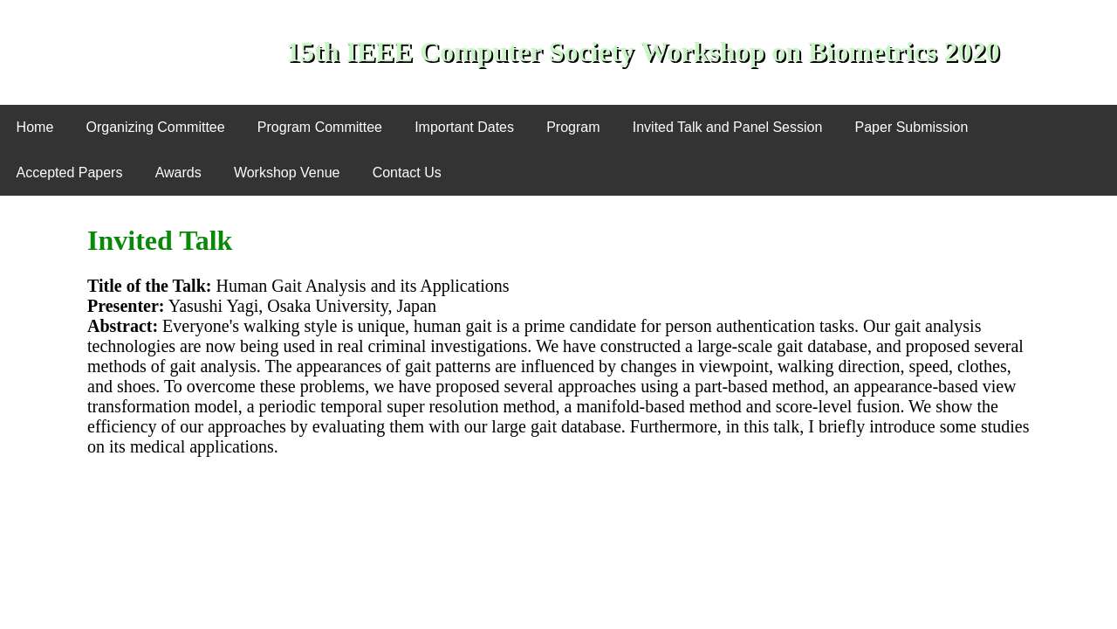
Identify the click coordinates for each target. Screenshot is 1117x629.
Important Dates (464, 127)
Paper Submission (912, 127)
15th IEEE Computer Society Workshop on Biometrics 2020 (643, 51)
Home (35, 127)
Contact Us (407, 172)
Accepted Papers (70, 172)
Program (573, 127)
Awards (178, 172)
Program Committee (319, 127)
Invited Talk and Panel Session (728, 127)
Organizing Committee (155, 127)
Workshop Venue (287, 172)
